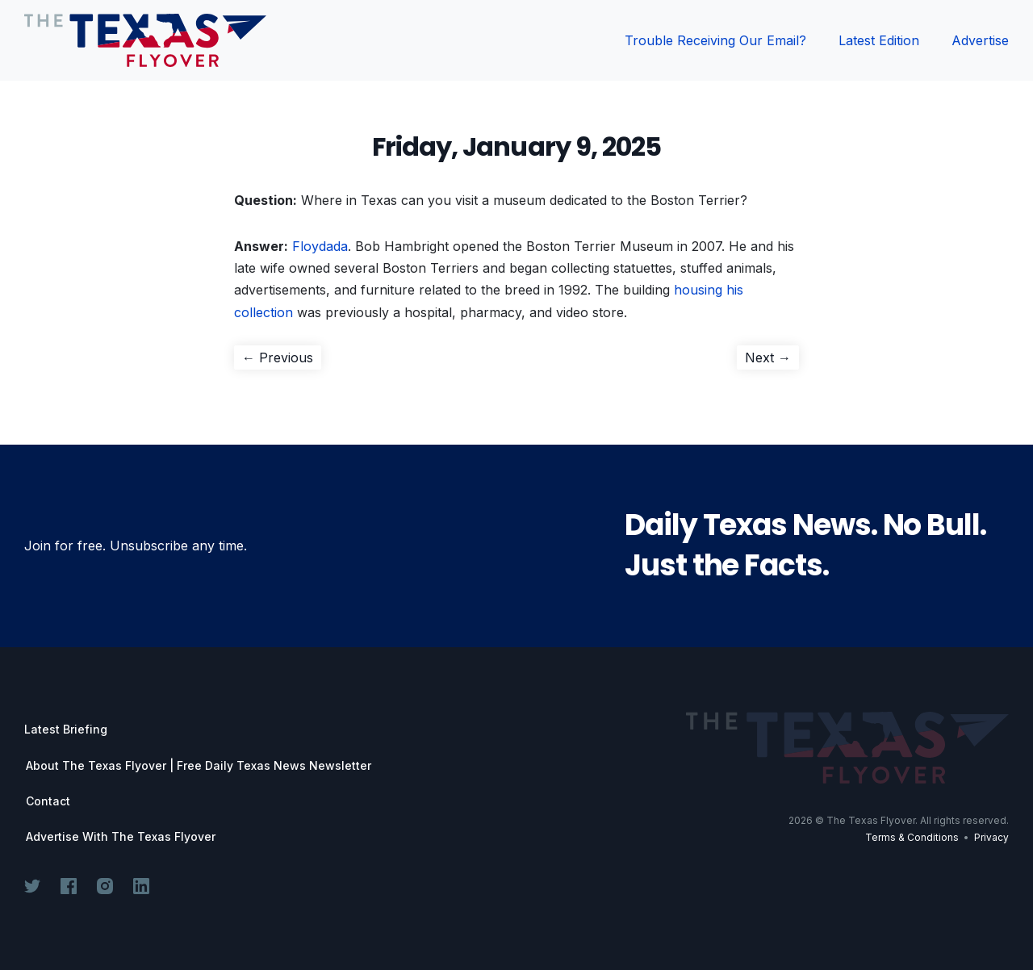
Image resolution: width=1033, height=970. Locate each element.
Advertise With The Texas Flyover (120, 836)
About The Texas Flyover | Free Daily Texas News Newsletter (198, 765)
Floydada (320, 246)
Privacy (991, 837)
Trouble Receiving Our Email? (715, 40)
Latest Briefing (65, 729)
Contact (48, 801)
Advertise (980, 40)
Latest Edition (879, 40)
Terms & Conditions (912, 837)
